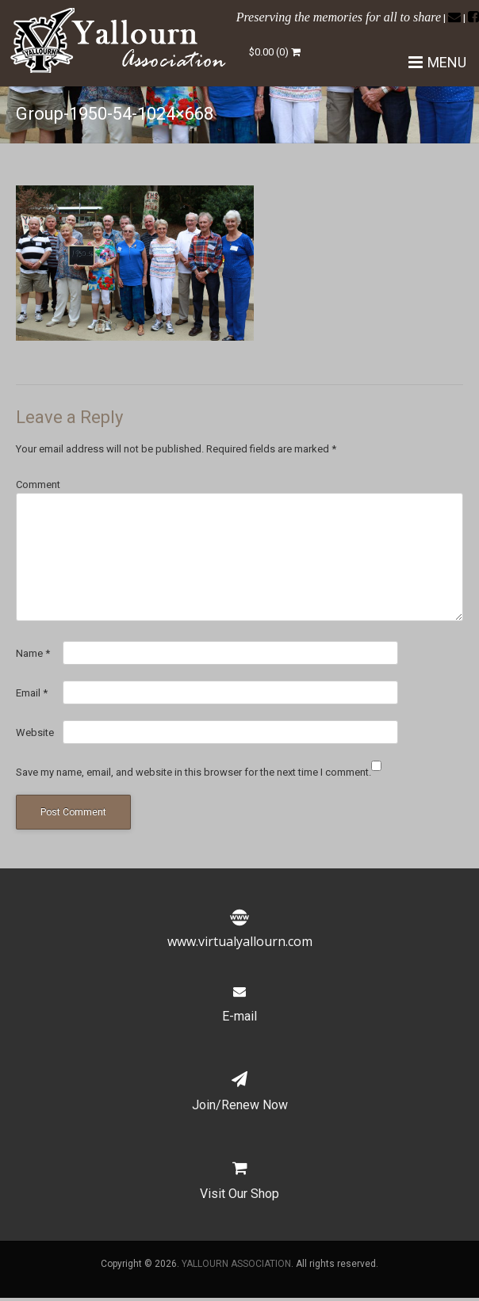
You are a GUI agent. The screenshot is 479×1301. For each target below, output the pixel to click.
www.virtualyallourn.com (239, 932)
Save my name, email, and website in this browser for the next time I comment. (193, 772)
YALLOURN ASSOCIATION (236, 1263)
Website (35, 732)
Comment (38, 484)
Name (33, 653)
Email (32, 693)
